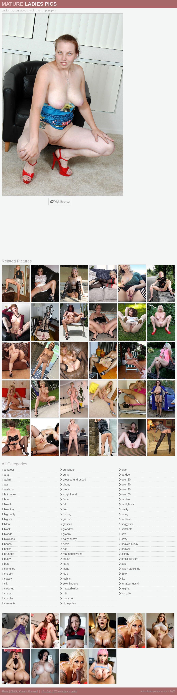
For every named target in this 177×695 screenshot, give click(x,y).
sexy (123, 539)
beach (7, 504)
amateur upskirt (129, 583)
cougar (7, 593)
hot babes (9, 494)
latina (64, 568)
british (6, 548)
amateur (8, 469)
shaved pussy (128, 544)
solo (123, 563)
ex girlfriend (68, 494)
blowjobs (8, 539)
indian (65, 558)
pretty (123, 509)
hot (63, 548)
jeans (64, 563)
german (66, 519)
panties (124, 499)
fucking (65, 514)
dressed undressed (73, 479)
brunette (8, 553)
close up (8, 588)
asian (6, 479)
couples (8, 598)
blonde (7, 534)
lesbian (65, 578)
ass (5, 484)
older (123, 469)
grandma (67, 529)
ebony (65, 484)
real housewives (71, 553)
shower (124, 548)
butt (5, 563)
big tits (7, 519)
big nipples (68, 603)
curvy (64, 474)
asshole (8, 489)
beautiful (8, 509)
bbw (5, 499)
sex (122, 534)
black (6, 529)
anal (5, 474)
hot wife (125, 593)
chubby (7, 573)
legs (64, 573)
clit (4, 583)
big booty (8, 514)
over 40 (125, 484)
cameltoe (8, 568)
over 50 (125, 489)
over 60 (125, 494)
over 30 (125, 479)
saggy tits (126, 524)
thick (123, 573)
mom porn (67, 598)
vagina (124, 588)
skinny (124, 553)
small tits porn (128, 558)
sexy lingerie (69, 583)
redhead (125, 519)
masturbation (69, 588)
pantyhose (126, 504)
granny (65, 534)
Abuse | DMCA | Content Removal (20, 691)
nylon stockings (129, 568)
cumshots (67, 469)
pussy (124, 514)
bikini (6, 524)
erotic (65, 489)
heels (64, 544)
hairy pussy (68, 539)
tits (122, 578)
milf (63, 593)
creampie (8, 603)
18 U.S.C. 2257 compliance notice (59, 691)
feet (63, 509)
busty (6, 558)
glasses (66, 524)
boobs (7, 544)
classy (7, 578)
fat (63, 504)
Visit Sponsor (60, 201)
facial (64, 499)
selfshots (125, 529)
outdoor (125, 474)
